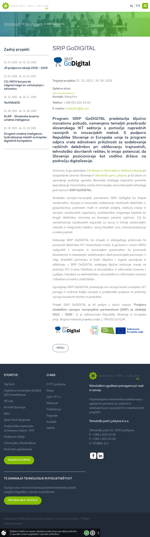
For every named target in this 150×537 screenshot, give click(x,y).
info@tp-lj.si (100, 443)
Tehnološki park (12, 24)
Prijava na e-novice (23, 500)
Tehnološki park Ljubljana (111, 175)
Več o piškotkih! (92, 532)
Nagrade (52, 415)
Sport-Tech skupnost (17, 420)
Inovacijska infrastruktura (20, 443)
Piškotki (85, 519)
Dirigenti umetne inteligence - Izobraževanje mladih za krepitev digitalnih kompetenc (25, 138)
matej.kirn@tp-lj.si (77, 108)
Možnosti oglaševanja (18, 449)
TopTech (9, 384)
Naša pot (52, 403)
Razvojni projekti (34, 24)
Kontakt (51, 422)
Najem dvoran (19, 460)
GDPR (50, 428)
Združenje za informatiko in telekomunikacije (114, 170)
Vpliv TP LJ (53, 397)
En (138, 5)
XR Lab (8, 401)
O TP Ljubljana (55, 384)
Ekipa (50, 390)
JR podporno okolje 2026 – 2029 (26, 68)
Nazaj (60, 348)
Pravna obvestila (13, 524)
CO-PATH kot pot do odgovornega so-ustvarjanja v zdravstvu (24, 85)
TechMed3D (12, 102)
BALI (7, 413)
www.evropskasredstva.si (64, 93)
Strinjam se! (86, 532)
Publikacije (53, 409)
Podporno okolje (14, 437)
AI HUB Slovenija (14, 407)
